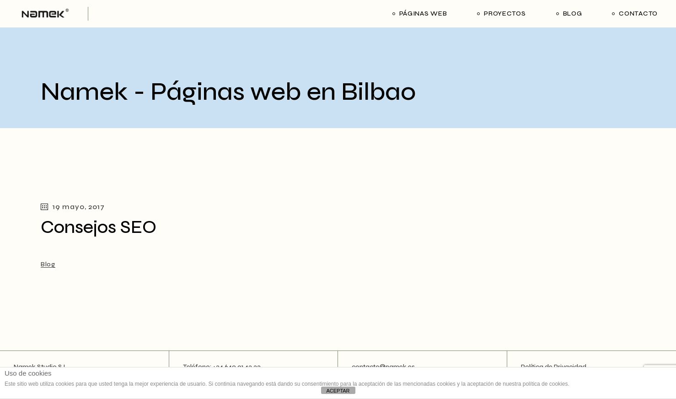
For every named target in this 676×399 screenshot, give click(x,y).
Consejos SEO (98, 227)
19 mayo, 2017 (72, 206)
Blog (48, 264)
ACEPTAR (337, 391)
